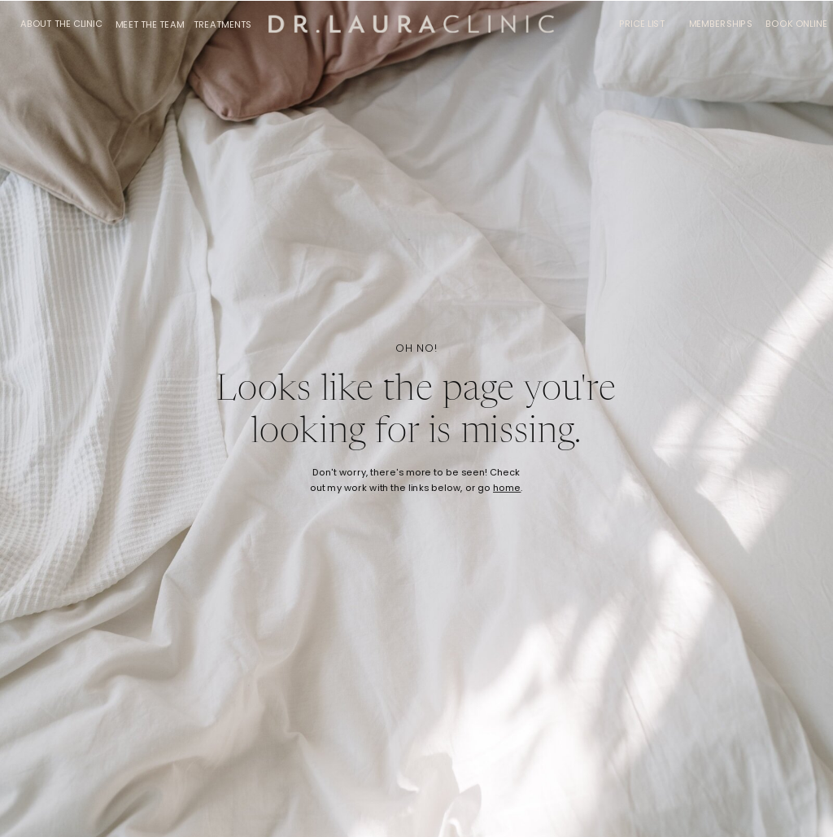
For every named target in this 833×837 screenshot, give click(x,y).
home (507, 488)
